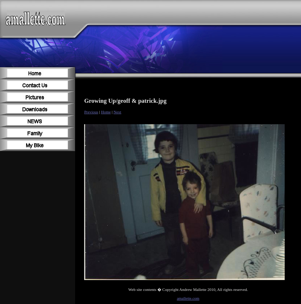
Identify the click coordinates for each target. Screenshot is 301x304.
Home (106, 112)
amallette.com (188, 298)
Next (117, 112)
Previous (91, 112)
